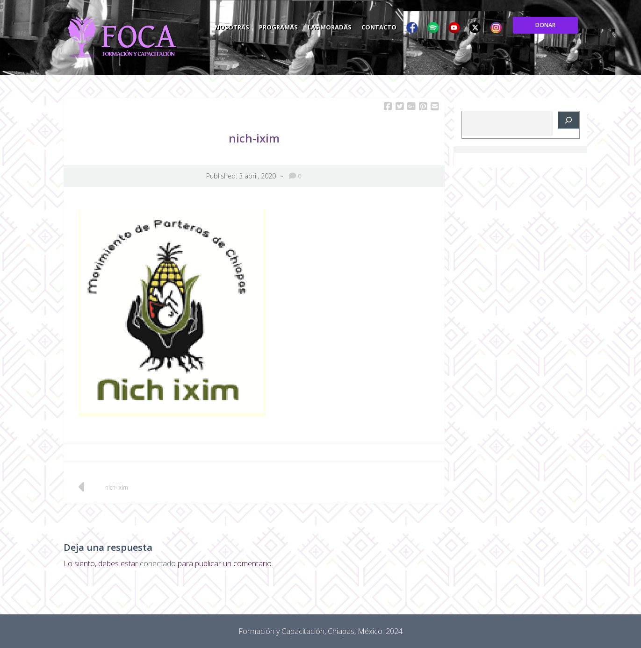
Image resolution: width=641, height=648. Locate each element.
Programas (339, 25)
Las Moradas (392, 25)
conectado (158, 563)
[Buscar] (568, 120)
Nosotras (291, 25)
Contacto (442, 25)
